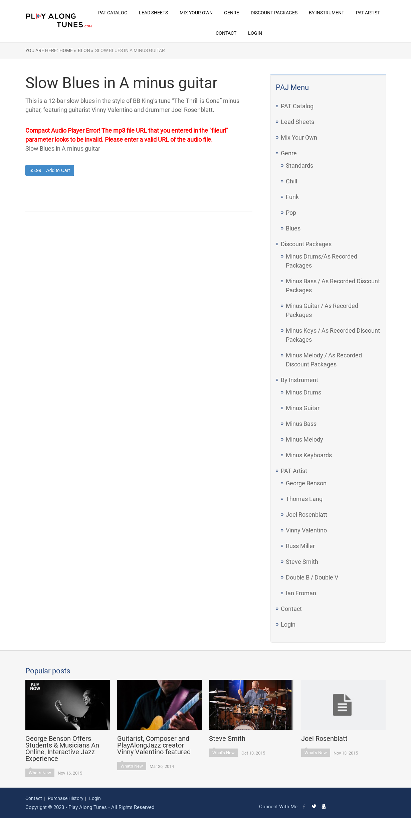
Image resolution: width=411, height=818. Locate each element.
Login (255, 33)
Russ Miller (300, 545)
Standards (299, 165)
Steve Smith (302, 561)
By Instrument (326, 12)
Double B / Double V (312, 577)
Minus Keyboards (309, 455)
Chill (291, 181)
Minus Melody (304, 439)
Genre (231, 12)
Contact (226, 33)
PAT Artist (368, 12)
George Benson (306, 483)
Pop (291, 212)
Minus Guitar (303, 408)
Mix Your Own (196, 12)
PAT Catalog (113, 12)
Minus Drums (303, 392)
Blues (293, 228)
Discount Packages (274, 12)
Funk (292, 196)
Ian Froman (301, 593)
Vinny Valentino (306, 530)
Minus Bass (301, 423)
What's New (40, 772)
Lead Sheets (153, 12)
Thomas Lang (304, 498)
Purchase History (65, 798)
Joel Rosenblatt (306, 514)
